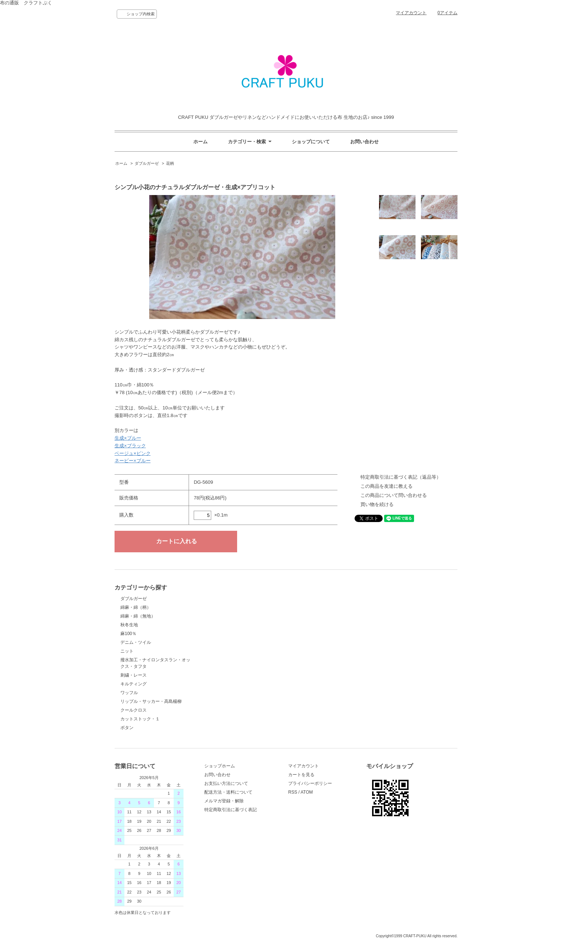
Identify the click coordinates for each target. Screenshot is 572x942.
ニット (127, 651)
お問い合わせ (364, 141)
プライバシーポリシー (310, 783)
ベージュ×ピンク (133, 453)
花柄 (170, 163)
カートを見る (301, 774)
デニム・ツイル (135, 642)
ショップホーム (219, 765)
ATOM (307, 792)
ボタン (127, 727)
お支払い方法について (226, 783)
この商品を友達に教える (386, 486)
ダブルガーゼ (147, 163)
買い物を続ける (377, 504)
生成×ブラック (130, 445)
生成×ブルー (128, 438)
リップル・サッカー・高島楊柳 (151, 701)
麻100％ (128, 633)
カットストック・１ (140, 718)
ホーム (200, 141)
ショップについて (311, 141)
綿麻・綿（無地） (137, 616)
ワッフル (129, 692)
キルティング (133, 683)
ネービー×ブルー (133, 460)
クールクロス (133, 710)
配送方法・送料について (228, 792)
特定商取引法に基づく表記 (230, 809)
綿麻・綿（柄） (135, 607)
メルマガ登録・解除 (224, 800)
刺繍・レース (133, 675)
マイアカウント (411, 12)
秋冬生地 (129, 624)
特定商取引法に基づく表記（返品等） (400, 477)
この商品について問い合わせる (393, 495)
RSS (292, 792)
